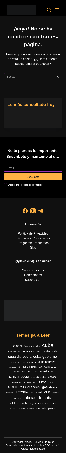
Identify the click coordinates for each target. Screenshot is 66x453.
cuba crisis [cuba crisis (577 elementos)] (50, 351)
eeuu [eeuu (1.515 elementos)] (24, 376)
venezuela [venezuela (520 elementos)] (33, 408)
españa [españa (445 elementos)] (52, 377)
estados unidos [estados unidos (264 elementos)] (18, 382)
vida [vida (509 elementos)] (44, 408)
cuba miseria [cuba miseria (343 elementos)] (29, 362)
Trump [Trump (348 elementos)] (13, 408)
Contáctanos (33, 275)
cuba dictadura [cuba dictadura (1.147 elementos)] (19, 356)
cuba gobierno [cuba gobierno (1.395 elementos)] (45, 356)
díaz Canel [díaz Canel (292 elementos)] (13, 377)
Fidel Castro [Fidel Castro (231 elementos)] (32, 382)
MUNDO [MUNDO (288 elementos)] (17, 398)
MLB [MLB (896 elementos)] (46, 392)
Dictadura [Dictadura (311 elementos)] (15, 371)
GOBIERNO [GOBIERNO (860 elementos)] (17, 387)
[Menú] (57, 9)
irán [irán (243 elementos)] (31, 393)
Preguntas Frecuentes (33, 243)
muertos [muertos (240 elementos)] (55, 393)
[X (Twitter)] (33, 210)
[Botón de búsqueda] (58, 76)
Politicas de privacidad (31, 184)
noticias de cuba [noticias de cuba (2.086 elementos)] (37, 397)
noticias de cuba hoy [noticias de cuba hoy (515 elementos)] (21, 403)
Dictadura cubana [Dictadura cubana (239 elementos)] (29, 372)
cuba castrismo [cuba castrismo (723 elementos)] (32, 351)
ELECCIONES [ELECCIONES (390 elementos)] (38, 377)
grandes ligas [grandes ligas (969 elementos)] (37, 387)
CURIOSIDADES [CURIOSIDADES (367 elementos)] (47, 366)
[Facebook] (25, 210)
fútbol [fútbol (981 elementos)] (43, 382)
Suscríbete (33, 176)
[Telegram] (40, 210)
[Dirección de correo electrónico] (33, 168)
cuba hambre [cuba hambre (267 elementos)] (16, 362)
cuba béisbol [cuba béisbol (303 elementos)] (14, 352)
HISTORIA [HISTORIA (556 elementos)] (21, 392)
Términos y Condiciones (33, 238)
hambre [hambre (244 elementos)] (9, 393)
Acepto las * (25, 184)
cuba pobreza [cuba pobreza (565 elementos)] (46, 361)
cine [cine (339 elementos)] (38, 346)
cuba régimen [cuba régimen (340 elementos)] (30, 366)
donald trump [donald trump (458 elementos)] (46, 371)
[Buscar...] (29, 76)
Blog (33, 247)
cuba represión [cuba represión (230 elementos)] (15, 367)
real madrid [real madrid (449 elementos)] (41, 403)
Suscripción (33, 280)
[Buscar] (49, 10)
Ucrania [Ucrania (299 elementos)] (21, 408)
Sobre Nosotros (33, 270)
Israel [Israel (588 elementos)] (38, 392)
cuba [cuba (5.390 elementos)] (48, 345)
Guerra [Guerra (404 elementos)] (53, 387)
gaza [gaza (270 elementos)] (51, 382)
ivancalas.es (37, 448)
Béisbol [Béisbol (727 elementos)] (17, 346)
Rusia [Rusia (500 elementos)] (53, 403)
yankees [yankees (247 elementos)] (51, 408)
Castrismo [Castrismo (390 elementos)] (29, 346)
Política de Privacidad (33, 233)
